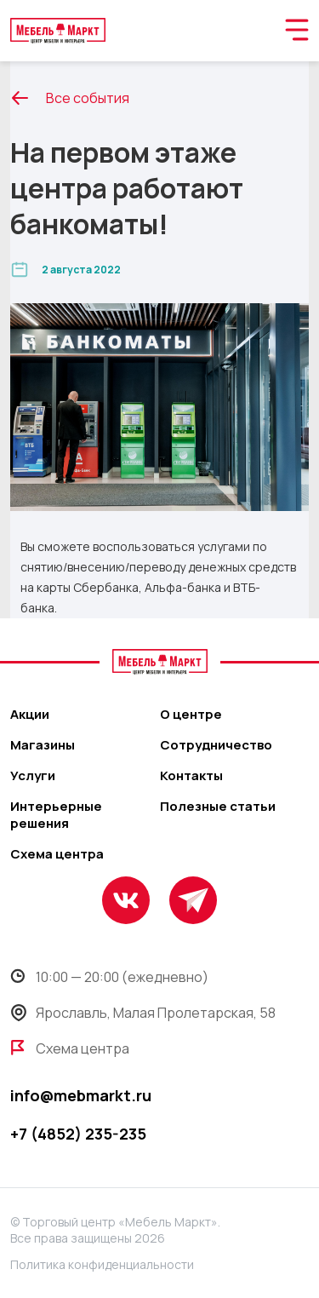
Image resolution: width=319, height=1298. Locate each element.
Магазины (42, 745)
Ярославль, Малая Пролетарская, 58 (143, 1012)
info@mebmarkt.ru (80, 1095)
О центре (191, 714)
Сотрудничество (216, 745)
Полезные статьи (218, 806)
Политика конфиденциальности (102, 1264)
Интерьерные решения (56, 815)
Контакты (191, 775)
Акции (29, 714)
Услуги (32, 775)
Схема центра (57, 854)
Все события (69, 98)
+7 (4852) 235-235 (78, 1133)
